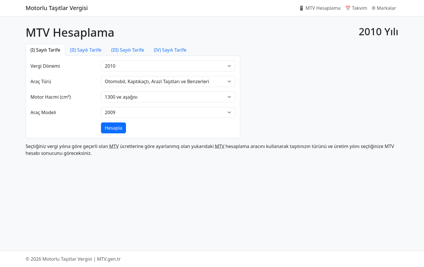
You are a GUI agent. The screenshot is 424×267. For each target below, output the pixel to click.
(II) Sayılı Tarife (86, 50)
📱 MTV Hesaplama (320, 8)
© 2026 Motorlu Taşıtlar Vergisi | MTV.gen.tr (73, 259)
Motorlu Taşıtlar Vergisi (57, 8)
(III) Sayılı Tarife (127, 50)
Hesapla (113, 128)
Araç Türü (40, 81)
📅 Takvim (356, 8)
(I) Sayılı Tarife (45, 50)
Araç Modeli (43, 112)
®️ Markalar (384, 8)
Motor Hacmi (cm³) (50, 97)
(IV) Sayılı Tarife (170, 50)
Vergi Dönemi (45, 66)
